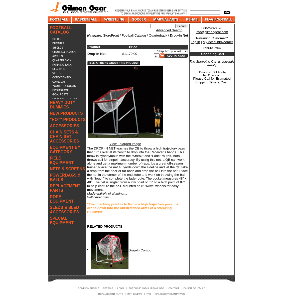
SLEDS (56, 39)
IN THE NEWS (134, 294)
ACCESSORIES (64, 126)
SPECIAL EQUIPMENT (62, 220)
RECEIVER (58, 69)
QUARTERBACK (61, 60)
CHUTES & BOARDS (64, 52)
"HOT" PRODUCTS (68, 119)
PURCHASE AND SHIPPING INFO (146, 288)
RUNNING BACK (62, 64)
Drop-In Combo (139, 250)
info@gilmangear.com (212, 32)
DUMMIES (58, 43)
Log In (195, 42)
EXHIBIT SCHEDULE (194, 288)
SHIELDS (57, 47)
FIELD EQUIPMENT (62, 160)
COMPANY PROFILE (88, 288)
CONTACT (173, 288)
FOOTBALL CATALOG (61, 30)
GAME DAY (58, 81)
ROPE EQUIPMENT (62, 199)
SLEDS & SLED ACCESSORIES (64, 209)
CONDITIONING (61, 77)
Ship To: (163, 51)
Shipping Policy (212, 47)
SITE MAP (107, 288)
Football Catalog (134, 35)
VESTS (56, 73)
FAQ (149, 294)
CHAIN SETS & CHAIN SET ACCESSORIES (64, 136)
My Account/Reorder (218, 42)
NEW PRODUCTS (66, 113)
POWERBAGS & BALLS (65, 177)
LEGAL (120, 288)
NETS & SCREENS (67, 169)
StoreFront (111, 35)
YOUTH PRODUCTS (64, 86)
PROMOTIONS (60, 90)
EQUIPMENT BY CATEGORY (65, 149)
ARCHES (57, 56)
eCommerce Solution (210, 72)
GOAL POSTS (60, 94)
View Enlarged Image (125, 144)
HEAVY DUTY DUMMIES (62, 104)
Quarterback (158, 35)
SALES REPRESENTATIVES (170, 294)
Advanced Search (169, 30)
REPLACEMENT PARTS (65, 188)
